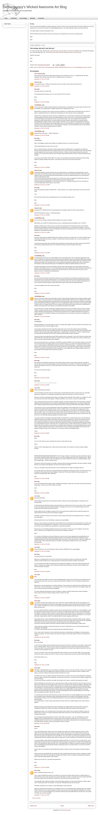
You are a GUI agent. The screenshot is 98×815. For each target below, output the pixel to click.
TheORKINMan (38, 105)
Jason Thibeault (38, 73)
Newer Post (33, 805)
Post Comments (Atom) (65, 810)
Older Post (91, 805)
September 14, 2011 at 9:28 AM (41, 492)
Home (6, 18)
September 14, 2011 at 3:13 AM (41, 384)
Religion (56, 67)
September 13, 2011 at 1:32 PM (41, 377)
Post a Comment (36, 798)
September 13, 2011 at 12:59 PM (42, 316)
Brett (35, 89)
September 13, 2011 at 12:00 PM (42, 293)
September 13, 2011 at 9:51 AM (41, 128)
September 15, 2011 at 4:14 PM (41, 664)
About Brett (14, 18)
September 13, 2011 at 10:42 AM (42, 205)
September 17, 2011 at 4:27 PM (41, 795)
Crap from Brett (37, 67)
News (43, 67)
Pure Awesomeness (49, 67)
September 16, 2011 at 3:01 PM (41, 723)
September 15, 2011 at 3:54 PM (41, 637)
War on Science (88, 67)
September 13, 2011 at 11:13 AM (42, 232)
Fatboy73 (36, 82)
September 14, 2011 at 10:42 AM (42, 571)
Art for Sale (41, 18)
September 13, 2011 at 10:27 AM (42, 184)
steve (35, 387)
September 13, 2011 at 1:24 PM (41, 357)
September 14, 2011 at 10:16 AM (42, 551)
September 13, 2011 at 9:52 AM (41, 135)
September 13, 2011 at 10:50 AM (42, 215)
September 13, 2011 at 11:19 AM (42, 252)
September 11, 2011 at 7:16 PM (41, 79)
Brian (35, 380)
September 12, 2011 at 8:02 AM (41, 86)
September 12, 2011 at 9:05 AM (41, 102)
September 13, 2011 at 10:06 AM (42, 167)
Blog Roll (32, 18)
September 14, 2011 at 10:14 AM (42, 544)
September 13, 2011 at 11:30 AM (42, 273)
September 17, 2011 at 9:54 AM (41, 767)
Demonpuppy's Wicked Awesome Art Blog (35, 7)
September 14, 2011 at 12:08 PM (42, 597)
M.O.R (35, 600)
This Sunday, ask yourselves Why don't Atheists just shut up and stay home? (64, 52)
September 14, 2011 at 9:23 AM (41, 478)
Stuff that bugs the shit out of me (66, 67)
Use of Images (23, 18)
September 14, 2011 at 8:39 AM (41, 433)
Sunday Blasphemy (79, 67)
